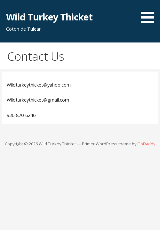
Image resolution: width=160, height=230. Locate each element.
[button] (150, 12)
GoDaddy (146, 144)
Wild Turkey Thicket (49, 17)
